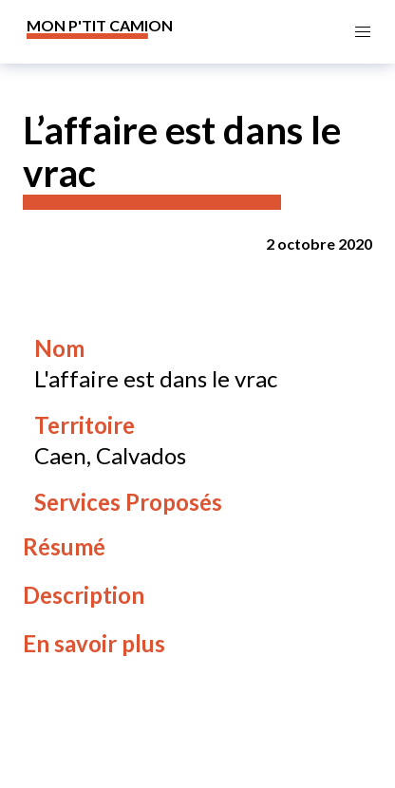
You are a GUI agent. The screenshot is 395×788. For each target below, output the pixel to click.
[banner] (99, 32)
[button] (363, 32)
